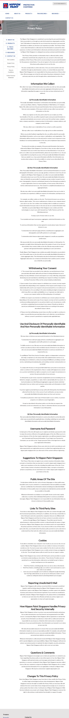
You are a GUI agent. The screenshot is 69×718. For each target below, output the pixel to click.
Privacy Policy (11, 66)
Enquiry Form (10, 63)
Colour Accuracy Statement (11, 76)
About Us (17, 13)
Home (7, 13)
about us (10, 40)
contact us (10, 56)
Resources (55, 13)
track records (10, 48)
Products (28, 13)
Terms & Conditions (11, 71)
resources (10, 52)
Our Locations (11, 59)
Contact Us (9, 18)
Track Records (42, 13)
